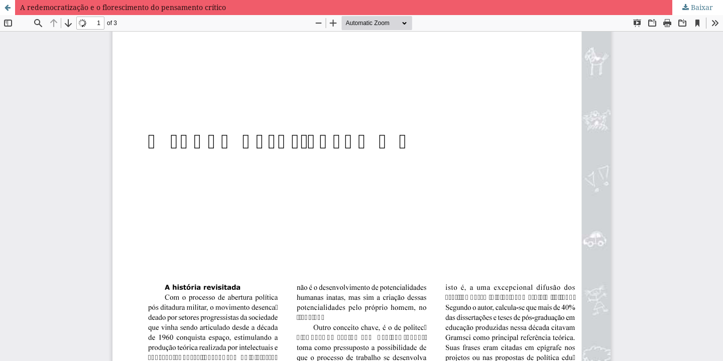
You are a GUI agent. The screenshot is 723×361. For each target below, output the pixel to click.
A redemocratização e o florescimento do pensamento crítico (123, 7)
